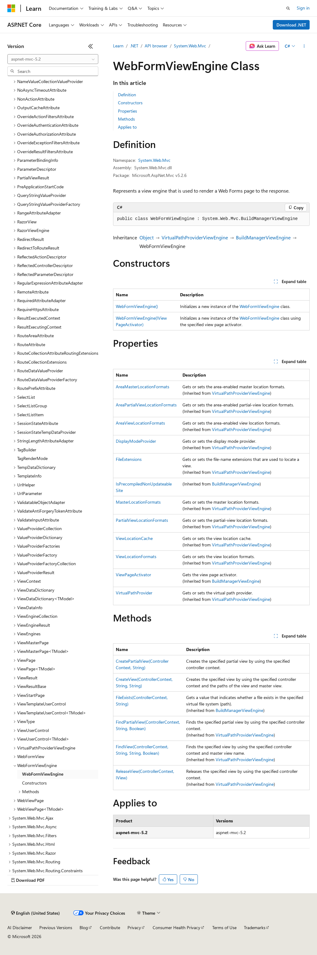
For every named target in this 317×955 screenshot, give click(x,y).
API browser (156, 46)
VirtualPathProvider (134, 593)
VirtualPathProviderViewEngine (195, 237)
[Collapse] (90, 46)
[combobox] (52, 59)
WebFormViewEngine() (137, 306)
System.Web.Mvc (190, 46)
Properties (127, 111)
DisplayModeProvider (136, 441)
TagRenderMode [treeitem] (32, 458)
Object (146, 237)
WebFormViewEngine (259, 306)
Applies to (127, 127)
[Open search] (288, 8)
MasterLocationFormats (138, 502)
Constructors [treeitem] (34, 783)
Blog (84, 927)
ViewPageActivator (133, 574)
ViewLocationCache (134, 538)
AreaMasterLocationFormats (142, 387)
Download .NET (291, 25)
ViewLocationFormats (136, 556)
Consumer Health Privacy (176, 927)
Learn (118, 46)
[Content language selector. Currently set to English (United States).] (35, 913)
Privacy (134, 927)
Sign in (303, 8)
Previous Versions (55, 927)
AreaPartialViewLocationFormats (146, 405)
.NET (134, 46)
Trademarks (254, 927)
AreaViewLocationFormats (140, 423)
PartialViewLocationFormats (142, 520)
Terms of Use (224, 927)
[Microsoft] (11, 8)
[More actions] (304, 46)
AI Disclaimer (19, 927)
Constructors (130, 103)
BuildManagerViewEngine (263, 237)
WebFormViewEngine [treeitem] (42, 774)
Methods (126, 119)
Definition (127, 95)
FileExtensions (129, 459)
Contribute (110, 927)
